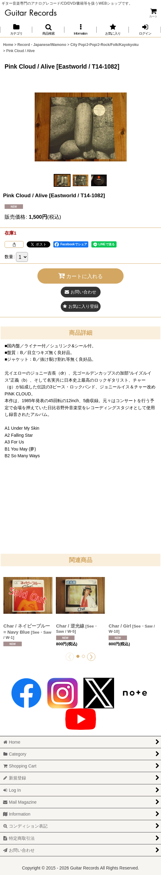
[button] (48, 29)
